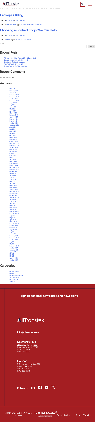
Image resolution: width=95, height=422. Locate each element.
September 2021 (14, 197)
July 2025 (12, 105)
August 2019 (13, 230)
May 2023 (12, 157)
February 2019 (13, 236)
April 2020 (12, 220)
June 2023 (12, 155)
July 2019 (12, 232)
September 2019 (14, 228)
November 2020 (14, 213)
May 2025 (12, 109)
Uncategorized (13, 279)
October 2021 (13, 195)
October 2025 (13, 99)
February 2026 (13, 91)
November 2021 (14, 193)
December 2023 (14, 143)
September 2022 (14, 173)
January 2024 (13, 141)
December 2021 (14, 191)
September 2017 (14, 250)
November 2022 (14, 169)
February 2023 (13, 163)
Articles (8, 40)
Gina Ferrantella (20, 20)
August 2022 (13, 175)
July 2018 (12, 242)
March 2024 (13, 137)
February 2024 (13, 139)
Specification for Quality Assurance (14, 62)
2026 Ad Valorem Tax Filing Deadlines (15, 66)
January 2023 (13, 165)
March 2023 (13, 161)
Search (2, 44)
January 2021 (13, 209)
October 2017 (13, 248)
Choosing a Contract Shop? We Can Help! (28, 30)
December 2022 (14, 167)
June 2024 (12, 131)
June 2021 (12, 201)
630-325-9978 (24, 352)
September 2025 (14, 101)
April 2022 (12, 183)
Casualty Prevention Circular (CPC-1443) (16, 60)
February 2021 (13, 207)
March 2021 (13, 205)
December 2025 (14, 95)
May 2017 (12, 254)
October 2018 (13, 240)
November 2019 (14, 224)
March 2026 (13, 89)
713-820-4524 (24, 369)
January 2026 (13, 93)
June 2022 (12, 179)
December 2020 (14, 211)
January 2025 (13, 117)
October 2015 (13, 260)
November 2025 (14, 97)
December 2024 (14, 119)
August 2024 (13, 127)
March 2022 (13, 185)
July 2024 (12, 129)
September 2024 (14, 125)
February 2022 (13, 187)
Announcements (14, 271)
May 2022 (12, 181)
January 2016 (13, 258)
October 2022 (13, 171)
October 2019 (13, 226)
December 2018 (14, 238)
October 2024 (13, 123)
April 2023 (12, 159)
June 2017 (12, 252)
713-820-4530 (24, 371)
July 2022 (12, 177)
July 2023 (12, 153)
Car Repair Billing (11, 15)
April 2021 (12, 203)
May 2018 (12, 244)
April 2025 (12, 111)
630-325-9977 (24, 349)
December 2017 (14, 246)
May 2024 (12, 133)
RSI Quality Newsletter (16, 275)
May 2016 (12, 256)
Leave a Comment (36, 25)
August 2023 (13, 151)
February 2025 (13, 115)
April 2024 (12, 135)
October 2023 (13, 147)
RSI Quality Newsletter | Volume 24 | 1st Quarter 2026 (20, 58)
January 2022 (13, 189)
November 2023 (14, 145)
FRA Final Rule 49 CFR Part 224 (13, 64)
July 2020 (12, 216)
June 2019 (12, 234)
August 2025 (13, 103)
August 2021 (13, 199)
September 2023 (14, 149)
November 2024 (14, 121)
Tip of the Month (11, 25)
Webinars (12, 281)
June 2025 (12, 107)
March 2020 (13, 222)
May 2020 (12, 218)
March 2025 (13, 113)
